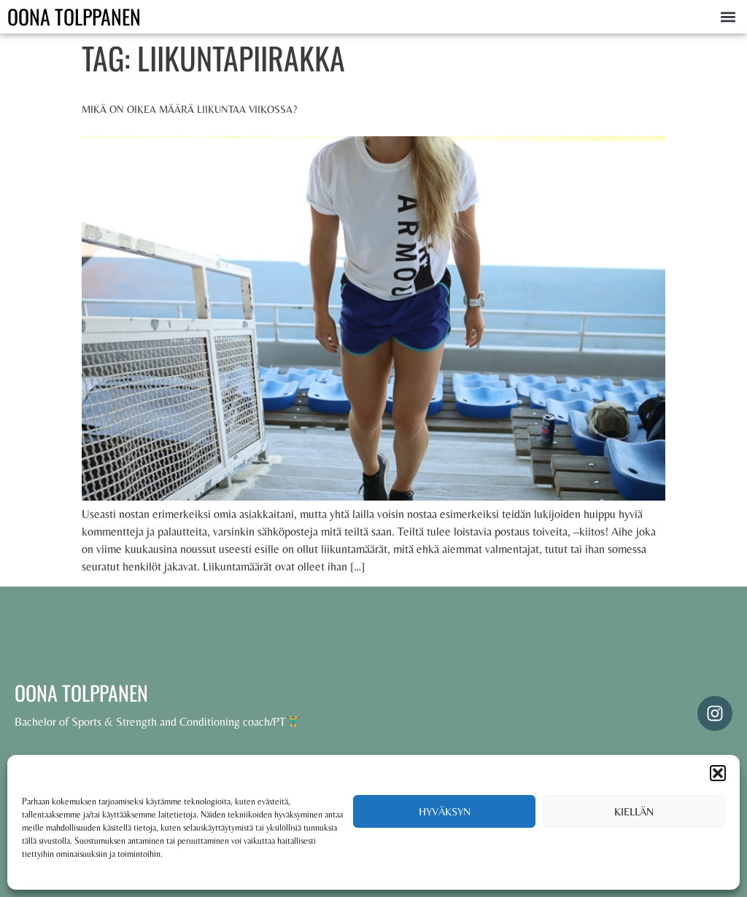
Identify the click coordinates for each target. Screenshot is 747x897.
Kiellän (634, 811)
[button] (718, 773)
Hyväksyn (445, 811)
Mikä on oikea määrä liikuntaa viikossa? (189, 109)
